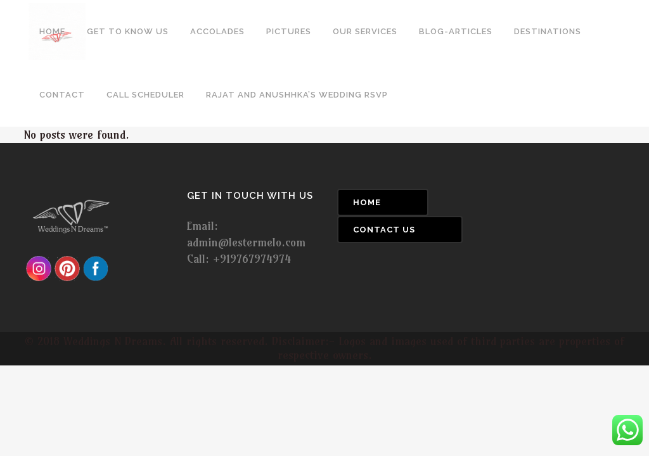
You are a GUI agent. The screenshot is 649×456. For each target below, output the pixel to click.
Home (367, 202)
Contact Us (384, 229)
